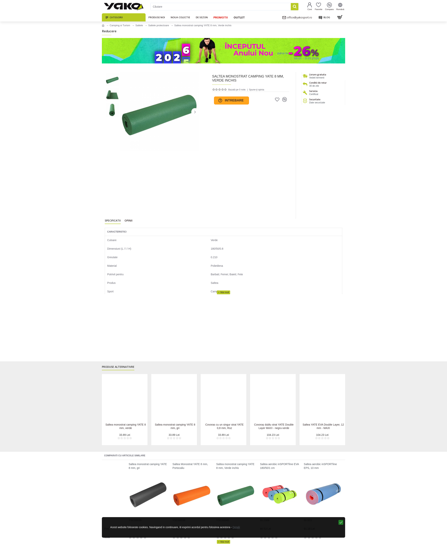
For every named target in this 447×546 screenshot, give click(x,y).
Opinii (128, 221)
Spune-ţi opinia (256, 89)
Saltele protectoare (158, 25)
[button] (195, 112)
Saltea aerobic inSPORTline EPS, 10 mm (320, 466)
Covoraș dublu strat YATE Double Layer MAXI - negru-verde (273, 426)
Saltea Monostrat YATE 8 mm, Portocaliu (190, 466)
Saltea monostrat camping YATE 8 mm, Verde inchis (235, 466)
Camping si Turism (120, 25)
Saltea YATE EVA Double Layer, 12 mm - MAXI (323, 426)
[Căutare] (221, 6)
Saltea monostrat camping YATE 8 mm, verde (125, 426)
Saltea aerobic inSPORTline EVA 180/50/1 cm (279, 466)
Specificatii (113, 221)
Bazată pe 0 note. (237, 89)
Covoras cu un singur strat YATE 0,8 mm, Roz (224, 426)
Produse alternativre (118, 368)
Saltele (139, 25)
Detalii (231, 540)
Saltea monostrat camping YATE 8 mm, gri (175, 426)
